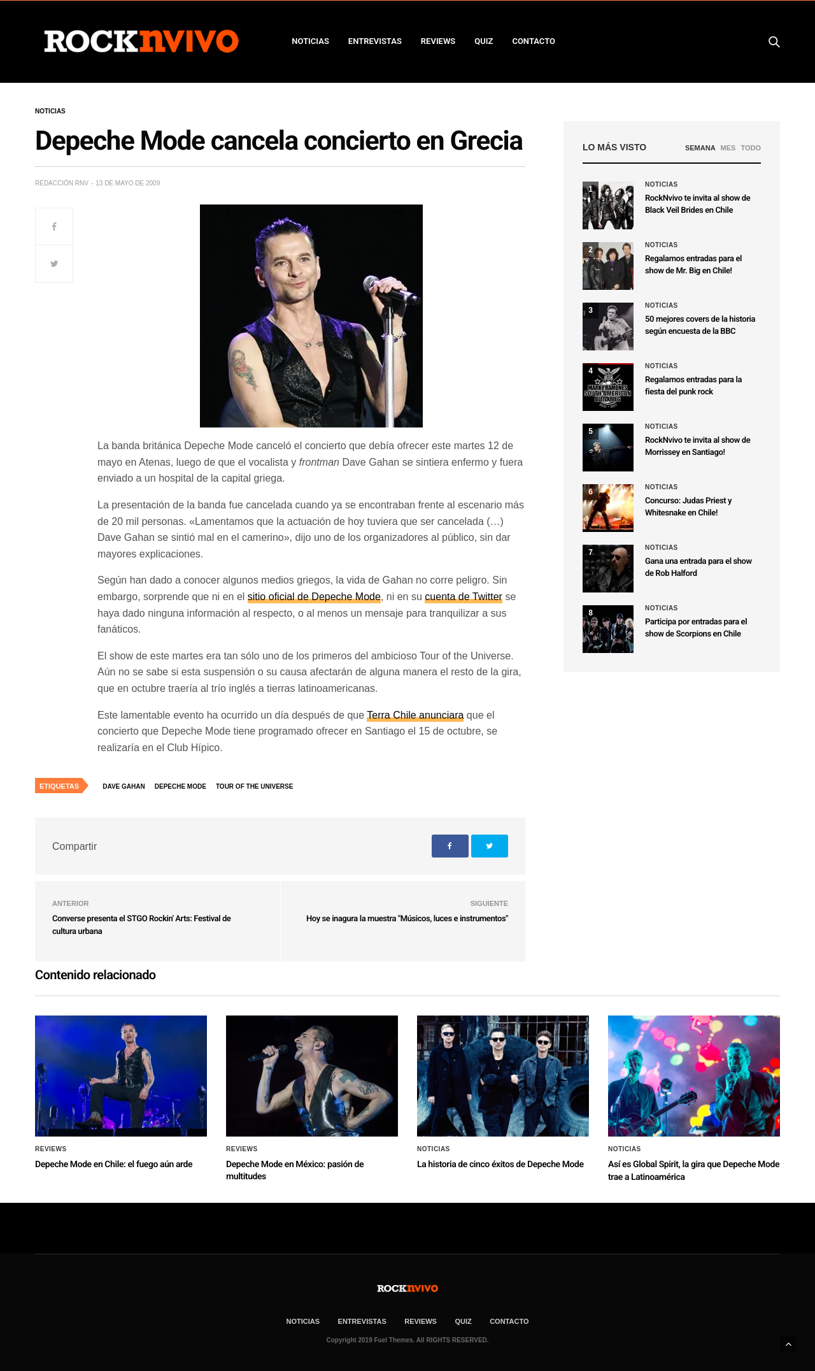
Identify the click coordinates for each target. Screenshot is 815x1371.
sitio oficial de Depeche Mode (314, 596)
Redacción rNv (62, 183)
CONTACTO (533, 41)
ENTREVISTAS (375, 41)
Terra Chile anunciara (415, 715)
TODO (751, 148)
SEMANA (700, 148)
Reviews (51, 1149)
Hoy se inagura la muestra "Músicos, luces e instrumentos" (407, 919)
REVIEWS (438, 41)
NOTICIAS (310, 41)
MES (728, 148)
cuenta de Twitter (463, 596)
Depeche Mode (180, 786)
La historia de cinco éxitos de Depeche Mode (500, 1164)
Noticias (50, 111)
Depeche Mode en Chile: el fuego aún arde (113, 1164)
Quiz (483, 41)
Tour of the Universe (255, 786)
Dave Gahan (124, 786)
